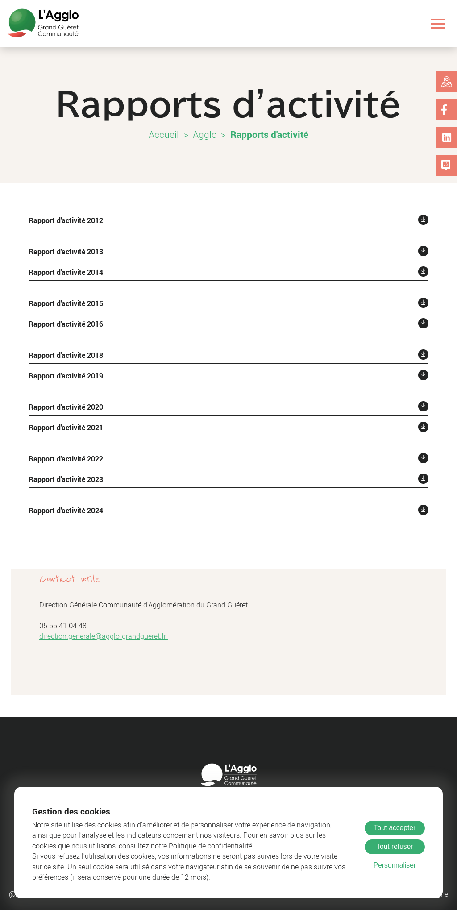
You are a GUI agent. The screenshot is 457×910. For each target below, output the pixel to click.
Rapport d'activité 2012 (66, 220)
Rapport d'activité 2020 (66, 407)
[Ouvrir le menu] (438, 23)
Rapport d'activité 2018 (66, 355)
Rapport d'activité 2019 (66, 376)
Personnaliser (395, 865)
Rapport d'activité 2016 (66, 324)
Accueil (164, 134)
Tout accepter (395, 827)
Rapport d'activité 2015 (66, 303)
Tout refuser (394, 846)
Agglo (205, 134)
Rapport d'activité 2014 (66, 272)
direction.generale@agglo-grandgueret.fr (103, 636)
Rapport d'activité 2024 (66, 510)
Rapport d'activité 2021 (66, 427)
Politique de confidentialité (210, 846)
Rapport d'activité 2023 (66, 479)
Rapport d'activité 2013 (66, 252)
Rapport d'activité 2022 (66, 459)
